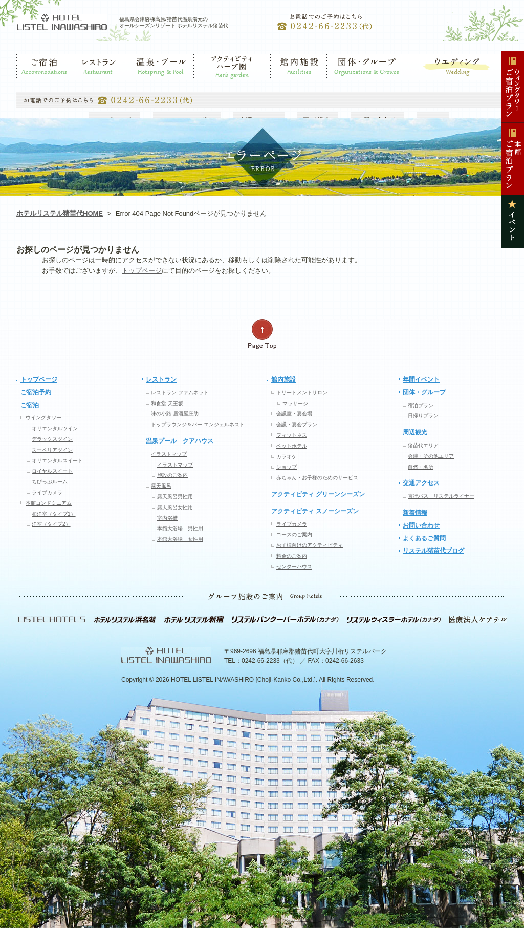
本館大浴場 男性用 (180, 528)
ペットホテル (291, 446)
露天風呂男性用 (175, 496)
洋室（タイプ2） (51, 524)
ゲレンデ (206, 84)
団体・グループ (348, 84)
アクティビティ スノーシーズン (315, 511)
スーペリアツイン (52, 450)
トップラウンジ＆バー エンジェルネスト (198, 424)
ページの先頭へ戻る (262, 334)
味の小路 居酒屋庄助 (175, 413)
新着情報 (415, 512)
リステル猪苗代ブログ (433, 550)
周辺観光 (415, 432)
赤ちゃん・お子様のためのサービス (317, 477)
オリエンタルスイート (57, 460)
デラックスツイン (52, 439)
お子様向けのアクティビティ (309, 545)
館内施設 (283, 84)
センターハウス (294, 567)
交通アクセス (421, 483)
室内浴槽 (167, 518)
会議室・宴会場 (294, 413)
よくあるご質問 (424, 538)
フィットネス (291, 435)
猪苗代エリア (423, 445)
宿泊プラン (420, 405)
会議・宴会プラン (296, 424)
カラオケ (286, 456)
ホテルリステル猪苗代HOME (59, 213)
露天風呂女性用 (175, 507)
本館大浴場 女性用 (180, 539)
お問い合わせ (421, 525)
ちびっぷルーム (50, 481)
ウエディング (423, 84)
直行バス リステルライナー (441, 496)
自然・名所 (420, 467)
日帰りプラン (423, 415)
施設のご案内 (172, 475)
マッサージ (295, 403)
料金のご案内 (291, 556)
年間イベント (421, 379)
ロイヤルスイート (52, 471)
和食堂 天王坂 (167, 403)
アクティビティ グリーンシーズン (318, 494)
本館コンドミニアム (49, 503)
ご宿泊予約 (35, 392)
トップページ (142, 271)
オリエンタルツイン (55, 428)
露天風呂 (161, 486)
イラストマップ (169, 454)
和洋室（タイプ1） (54, 514)
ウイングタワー (43, 417)
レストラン (86, 84)
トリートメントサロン (302, 392)
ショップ (286, 467)
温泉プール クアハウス (179, 441)
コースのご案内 (294, 534)
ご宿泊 (25, 84)
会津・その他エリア (431, 456)
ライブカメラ (47, 492)
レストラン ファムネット (180, 392)
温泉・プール (145, 84)
